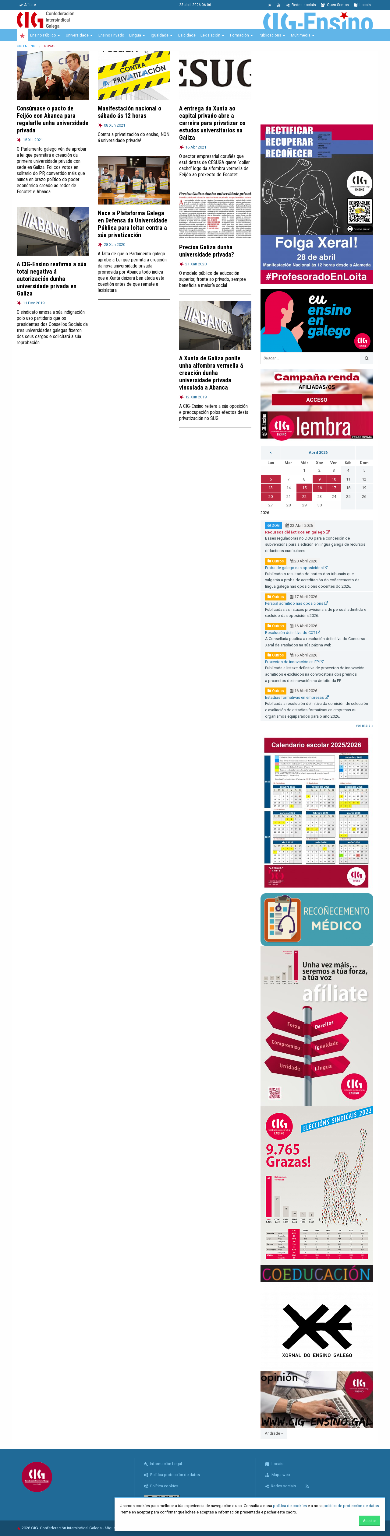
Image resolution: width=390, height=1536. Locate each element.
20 (270, 496)
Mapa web (277, 1474)
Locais (362, 5)
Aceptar (369, 1521)
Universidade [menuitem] (77, 35)
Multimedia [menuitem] (300, 35)
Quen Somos (335, 5)
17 (334, 487)
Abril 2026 (318, 452)
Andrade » (274, 1433)
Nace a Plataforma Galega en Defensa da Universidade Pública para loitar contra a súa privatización (132, 224)
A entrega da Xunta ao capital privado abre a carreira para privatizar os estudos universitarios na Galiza (212, 123)
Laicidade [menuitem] (187, 35)
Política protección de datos (172, 1474)
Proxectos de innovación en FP (294, 662)
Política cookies (161, 1486)
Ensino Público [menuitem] (43, 35)
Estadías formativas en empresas (297, 697)
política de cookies (290, 1505)
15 (304, 487)
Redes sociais (301, 5)
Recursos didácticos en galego (297, 532)
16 (319, 487)
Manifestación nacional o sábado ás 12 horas (129, 112)
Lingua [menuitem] (135, 35)
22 (304, 496)
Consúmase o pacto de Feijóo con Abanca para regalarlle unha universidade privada (52, 119)
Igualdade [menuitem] (159, 35)
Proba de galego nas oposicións (296, 567)
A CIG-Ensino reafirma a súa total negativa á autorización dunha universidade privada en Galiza (52, 279)
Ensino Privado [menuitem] (111, 35)
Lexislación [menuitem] (210, 35)
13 (270, 487)
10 (334, 479)
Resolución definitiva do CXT (292, 632)
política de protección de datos (351, 1505)
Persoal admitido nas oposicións (296, 603)
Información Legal (163, 1463)
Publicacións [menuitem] (270, 35)
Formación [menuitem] (239, 35)
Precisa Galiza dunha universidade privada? (206, 250)
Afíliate (27, 5)
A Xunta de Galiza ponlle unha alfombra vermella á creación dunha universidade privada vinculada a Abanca (211, 373)
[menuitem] (22, 35)
